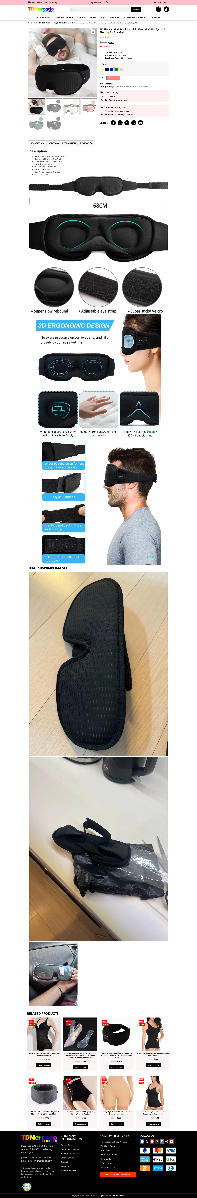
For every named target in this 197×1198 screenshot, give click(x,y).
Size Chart (105, 1150)
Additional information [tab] (62, 143)
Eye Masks (69, 23)
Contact (64, 1162)
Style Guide (106, 1159)
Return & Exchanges (70, 1149)
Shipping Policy (68, 1158)
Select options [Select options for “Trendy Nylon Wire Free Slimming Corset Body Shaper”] (153, 1065)
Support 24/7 (99, 2)
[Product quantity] (103, 78)
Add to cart (113, 78)
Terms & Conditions (69, 1153)
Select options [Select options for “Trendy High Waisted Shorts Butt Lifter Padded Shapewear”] (116, 1124)
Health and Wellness (44, 23)
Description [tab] (37, 143)
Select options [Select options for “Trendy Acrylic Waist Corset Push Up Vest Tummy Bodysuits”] (44, 1065)
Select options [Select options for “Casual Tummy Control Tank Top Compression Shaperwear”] (153, 1124)
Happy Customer (68, 1170)
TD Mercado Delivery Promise (114, 1142)
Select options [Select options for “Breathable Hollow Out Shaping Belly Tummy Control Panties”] (80, 1124)
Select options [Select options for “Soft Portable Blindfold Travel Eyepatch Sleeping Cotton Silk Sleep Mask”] (44, 1124)
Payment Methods (109, 1154)
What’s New (106, 1163)
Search (136, 9)
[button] (93, 32)
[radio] (102, 69)
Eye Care (59, 23)
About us (65, 1166)
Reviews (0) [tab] (86, 143)
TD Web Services (119, 1195)
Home (31, 23)
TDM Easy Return (108, 1146)
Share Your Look (108, 1167)
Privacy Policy (67, 1145)
